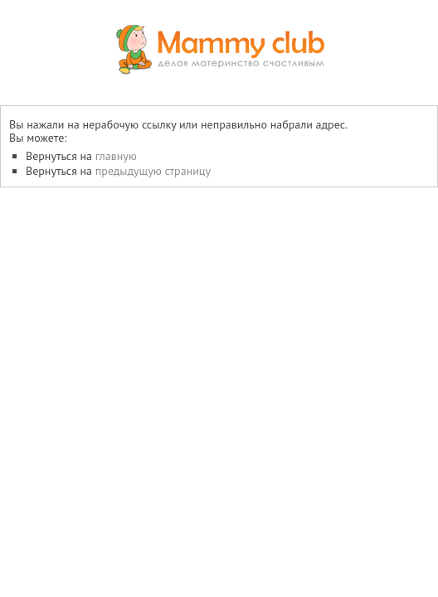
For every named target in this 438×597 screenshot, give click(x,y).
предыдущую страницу (153, 170)
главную (116, 155)
